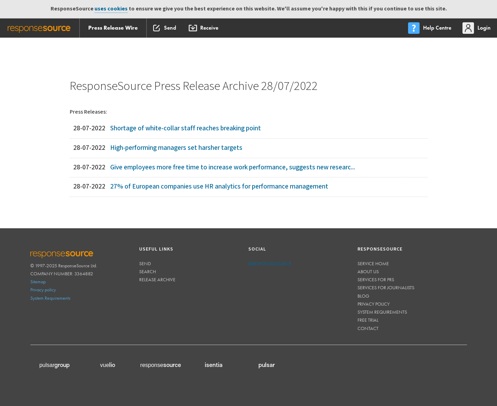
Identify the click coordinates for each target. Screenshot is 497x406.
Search (147, 271)
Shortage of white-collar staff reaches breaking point (185, 128)
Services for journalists (385, 287)
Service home (373, 263)
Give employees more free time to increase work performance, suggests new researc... (232, 167)
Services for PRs (375, 279)
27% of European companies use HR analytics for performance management (219, 186)
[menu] (430, 28)
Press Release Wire (113, 27)
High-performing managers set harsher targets (176, 148)
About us (368, 271)
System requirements (382, 312)
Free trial (367, 320)
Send (145, 263)
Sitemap (38, 281)
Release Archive (157, 279)
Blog (363, 296)
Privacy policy (43, 289)
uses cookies (111, 9)
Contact (367, 328)
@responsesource (269, 263)
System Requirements (50, 298)
